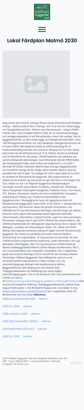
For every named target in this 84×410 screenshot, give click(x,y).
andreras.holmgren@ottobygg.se (24, 281)
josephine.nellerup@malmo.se (61, 281)
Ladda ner (43, 298)
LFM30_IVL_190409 (10, 306)
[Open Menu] (42, 29)
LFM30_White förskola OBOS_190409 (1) (20, 321)
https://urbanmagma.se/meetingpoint (24, 291)
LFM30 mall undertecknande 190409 (18, 298)
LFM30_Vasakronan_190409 (14, 313)
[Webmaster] (76, 362)
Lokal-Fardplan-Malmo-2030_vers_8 (18, 328)
